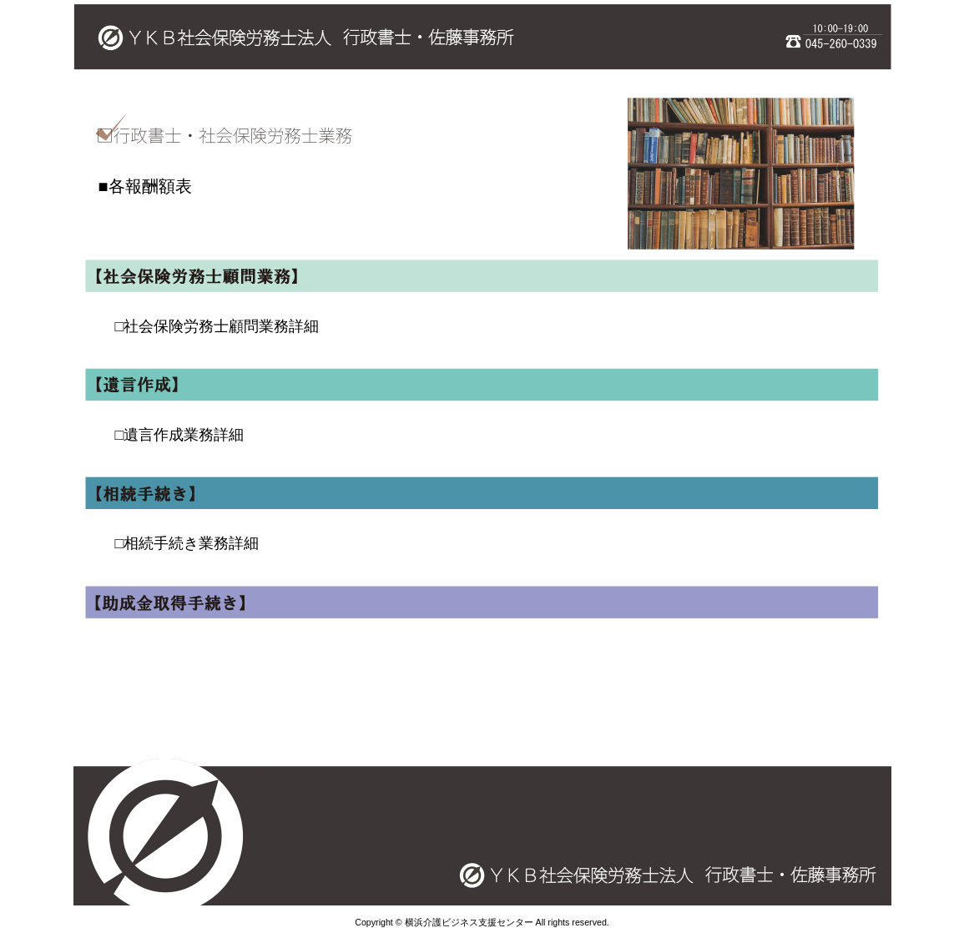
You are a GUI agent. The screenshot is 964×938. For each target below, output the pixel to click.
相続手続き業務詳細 (191, 543)
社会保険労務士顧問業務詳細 (221, 326)
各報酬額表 (150, 186)
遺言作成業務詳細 (184, 434)
